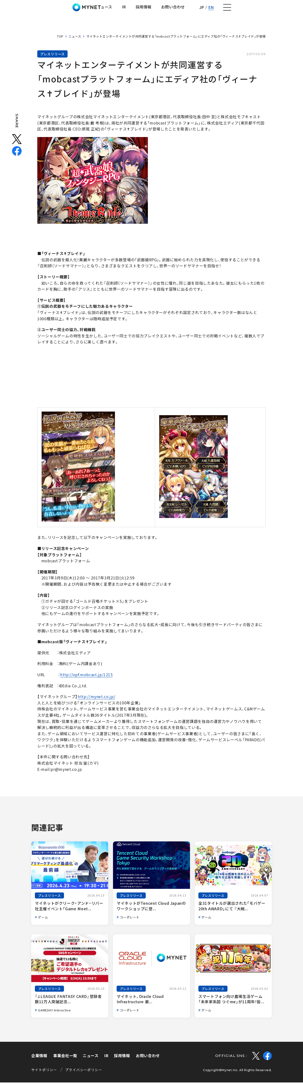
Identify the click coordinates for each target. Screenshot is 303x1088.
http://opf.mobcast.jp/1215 (86, 680)
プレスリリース (52, 59)
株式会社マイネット (29, 10)
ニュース (75, 42)
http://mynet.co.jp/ (96, 702)
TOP (60, 42)
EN (275, 10)
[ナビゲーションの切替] (292, 10)
